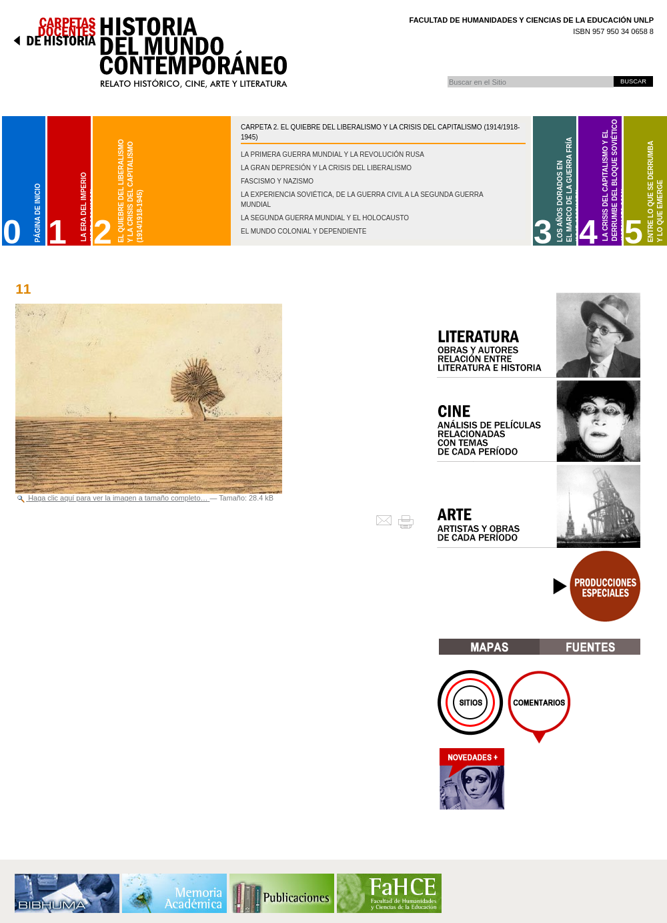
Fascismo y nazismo (277, 181)
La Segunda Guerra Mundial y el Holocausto (325, 218)
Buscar (447, 75)
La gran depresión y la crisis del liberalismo (326, 168)
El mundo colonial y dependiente (303, 231)
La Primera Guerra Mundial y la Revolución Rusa (332, 154)
